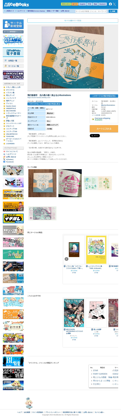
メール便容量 (96, 115)
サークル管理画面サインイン (13, 32)
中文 (89, 4)
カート (74, 4)
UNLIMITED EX (11, 134)
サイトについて (12, 151)
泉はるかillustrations (108, 105)
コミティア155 (11, 131)
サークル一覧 (12, 66)
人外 (18, 87)
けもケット (10, 126)
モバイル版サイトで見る (72, 20)
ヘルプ (19, 412)
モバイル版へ (99, 412)
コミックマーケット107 (13, 123)
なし (48, 121)
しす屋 (96, 331)
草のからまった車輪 (101, 381)
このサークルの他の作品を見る (104, 96)
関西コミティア (52, 125)
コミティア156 (11, 129)
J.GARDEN (10, 143)
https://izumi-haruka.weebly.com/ (38, 97)
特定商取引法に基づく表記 (72, 412)
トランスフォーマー (13, 113)
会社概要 (27, 412)
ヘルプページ (21, 11)
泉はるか (50, 113)
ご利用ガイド (10, 11)
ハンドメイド (11, 98)
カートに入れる (104, 129)
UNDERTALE (11, 108)
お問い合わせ (65, 11)
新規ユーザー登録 (52, 11)
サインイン (66, 4)
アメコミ (9, 103)
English (82, 4)
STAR (95, 370)
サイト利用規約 (37, 412)
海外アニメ (10, 101)
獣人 (14, 87)
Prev (66, 259)
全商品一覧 (11, 61)
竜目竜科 (117, 377)
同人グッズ (10, 95)
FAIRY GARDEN (100, 374)
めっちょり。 (74, 335)
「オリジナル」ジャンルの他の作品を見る (44, 104)
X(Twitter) (9, 159)
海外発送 (36, 11)
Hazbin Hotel (11, 106)
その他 (49, 129)
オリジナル (10, 90)
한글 (95, 4)
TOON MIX (10, 136)
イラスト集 (10, 93)
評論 (7, 121)
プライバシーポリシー (53, 412)
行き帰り (97, 384)
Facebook (10, 162)
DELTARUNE (11, 111)
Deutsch (102, 4)
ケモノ (8, 87)
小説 (12, 121)
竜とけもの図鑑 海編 (102, 377)
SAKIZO (116, 374)
